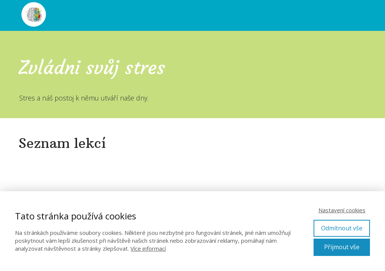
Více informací (148, 248)
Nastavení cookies (341, 210)
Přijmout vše (341, 247)
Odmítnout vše (341, 228)
